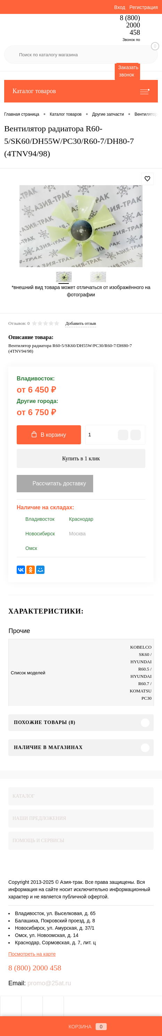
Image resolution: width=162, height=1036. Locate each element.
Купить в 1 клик (81, 458)
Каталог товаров (81, 91)
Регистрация (143, 7)
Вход (119, 7)
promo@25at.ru (49, 983)
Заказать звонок (128, 71)
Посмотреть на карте (32, 954)
